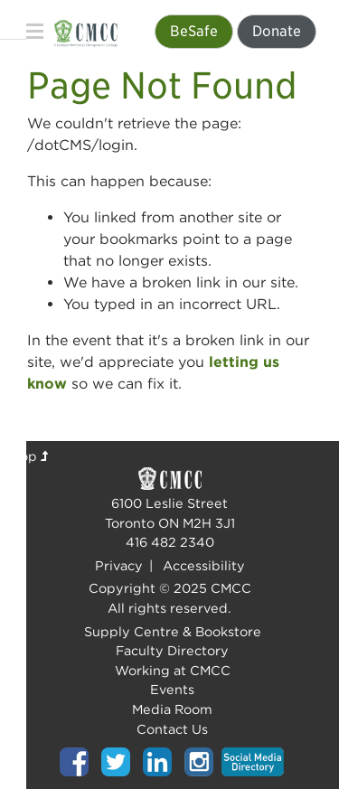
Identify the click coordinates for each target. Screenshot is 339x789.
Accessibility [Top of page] (204, 565)
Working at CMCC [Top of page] (173, 670)
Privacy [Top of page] (119, 565)
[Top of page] (74, 760)
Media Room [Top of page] (172, 709)
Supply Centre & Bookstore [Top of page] (172, 631)
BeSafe (194, 31)
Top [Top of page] (31, 456)
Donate (276, 31)
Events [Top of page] (172, 689)
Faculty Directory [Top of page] (172, 650)
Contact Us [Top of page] (172, 729)
